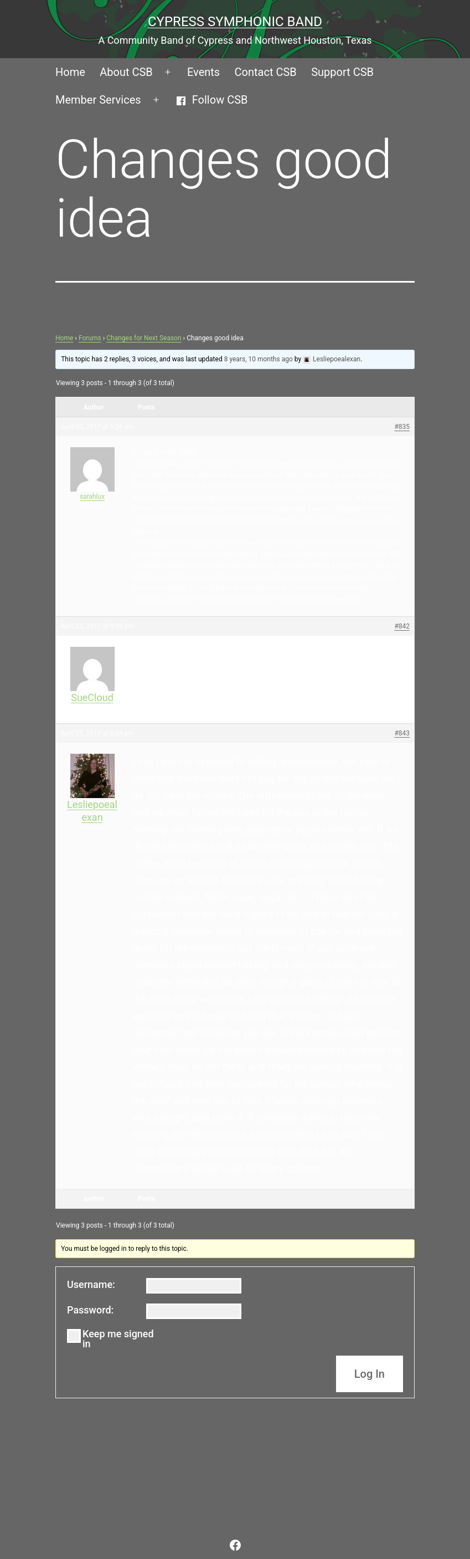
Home (70, 72)
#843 (402, 733)
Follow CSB (211, 99)
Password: (90, 1310)
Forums (90, 338)
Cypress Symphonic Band (235, 21)
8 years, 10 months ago (258, 359)
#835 (402, 427)
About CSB (126, 72)
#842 (402, 626)
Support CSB (342, 72)
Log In (369, 1374)
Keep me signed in (118, 1339)
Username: (91, 1285)
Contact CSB (266, 72)
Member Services (98, 99)
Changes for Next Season (143, 338)
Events (203, 72)
